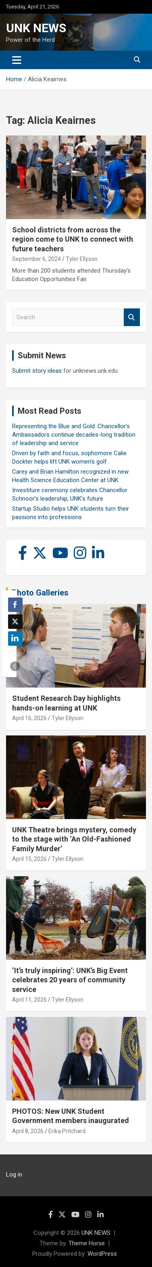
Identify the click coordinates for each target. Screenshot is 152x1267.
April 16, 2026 (29, 718)
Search (132, 317)
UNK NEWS (36, 28)
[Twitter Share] (15, 621)
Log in (14, 1174)
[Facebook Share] (15, 605)
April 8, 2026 (28, 1131)
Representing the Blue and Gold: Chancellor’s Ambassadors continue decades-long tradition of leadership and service (73, 435)
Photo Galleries (40, 593)
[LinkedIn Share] (15, 638)
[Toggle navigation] (16, 60)
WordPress (102, 1253)
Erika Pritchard (66, 1131)
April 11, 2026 (29, 999)
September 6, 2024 (36, 259)
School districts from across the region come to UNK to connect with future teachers (72, 239)
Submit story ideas (37, 370)
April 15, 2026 (29, 859)
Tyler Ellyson (82, 259)
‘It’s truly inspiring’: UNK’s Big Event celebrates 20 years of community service (70, 980)
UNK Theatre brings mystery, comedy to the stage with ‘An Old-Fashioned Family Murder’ (74, 839)
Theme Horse (87, 1243)
